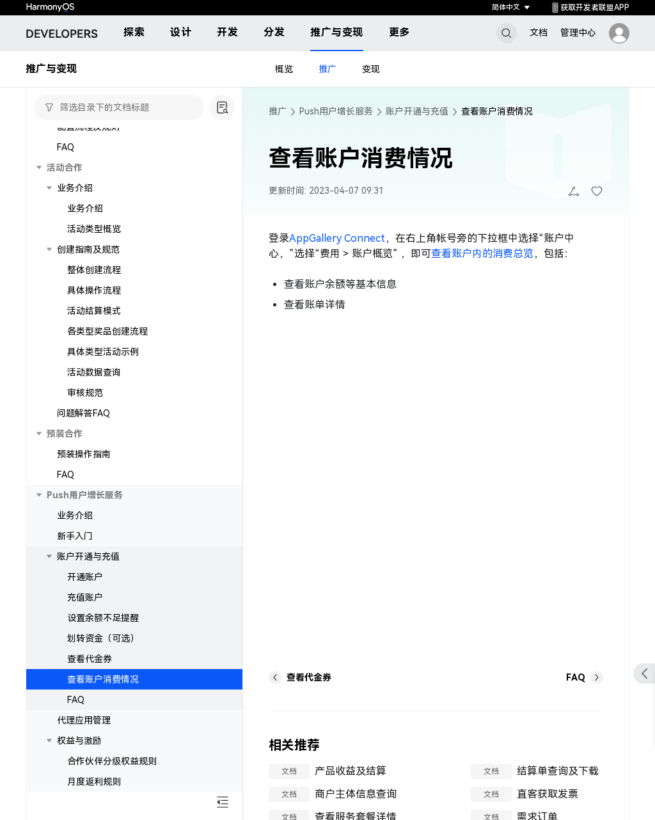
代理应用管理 (84, 720)
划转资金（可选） (103, 638)
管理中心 (578, 33)
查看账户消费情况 (103, 679)
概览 (284, 69)
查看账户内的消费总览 (482, 254)
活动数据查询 (94, 372)
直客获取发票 (547, 794)
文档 (539, 33)
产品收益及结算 (350, 771)
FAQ (65, 147)
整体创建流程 (94, 270)
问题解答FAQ (83, 413)
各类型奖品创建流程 (107, 331)
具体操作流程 (94, 290)
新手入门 (75, 536)
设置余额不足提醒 (103, 618)
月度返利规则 (94, 782)
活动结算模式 (94, 311)
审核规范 (85, 393)
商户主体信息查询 (356, 794)
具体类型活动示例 (103, 352)
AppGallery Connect (337, 238)
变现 (371, 69)
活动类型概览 (94, 229)
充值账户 (85, 597)
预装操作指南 (84, 454)
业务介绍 (85, 208)
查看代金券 (89, 659)
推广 (327, 69)
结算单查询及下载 (558, 771)
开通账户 (85, 577)
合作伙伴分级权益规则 (112, 761)
